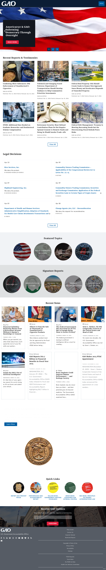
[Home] (18, 531)
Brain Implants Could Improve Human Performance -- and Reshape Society (64, 375)
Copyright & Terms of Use (70, 543)
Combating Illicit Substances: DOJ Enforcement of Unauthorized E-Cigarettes (16, 86)
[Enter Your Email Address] (53, 517)
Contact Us (70, 532)
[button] (101, 31)
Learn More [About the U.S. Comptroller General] (11, 424)
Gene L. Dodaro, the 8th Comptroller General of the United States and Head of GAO (92, 329)
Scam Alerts (70, 559)
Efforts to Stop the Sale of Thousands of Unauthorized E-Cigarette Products (39, 329)
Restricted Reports (70, 537)
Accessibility (70, 548)
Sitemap (70, 551)
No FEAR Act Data (70, 561)
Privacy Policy (70, 545)
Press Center (70, 529)
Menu (101, 3)
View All (52, 144)
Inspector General (70, 535)
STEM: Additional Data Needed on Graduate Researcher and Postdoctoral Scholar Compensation (18, 127)
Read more (12, 42)
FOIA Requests (70, 556)
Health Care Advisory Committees (70, 564)
